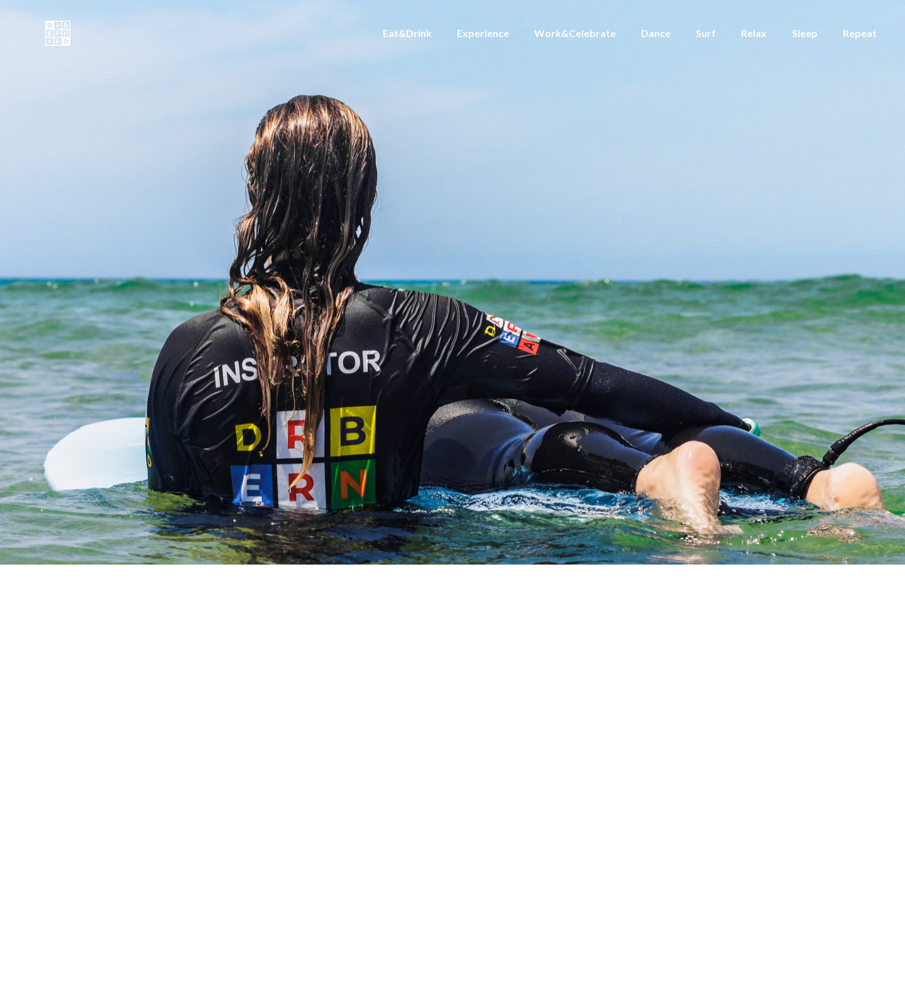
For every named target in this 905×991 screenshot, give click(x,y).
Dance (656, 33)
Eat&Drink (407, 33)
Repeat (860, 33)
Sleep (805, 33)
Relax (754, 33)
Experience (483, 33)
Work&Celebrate (575, 33)
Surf (706, 33)
